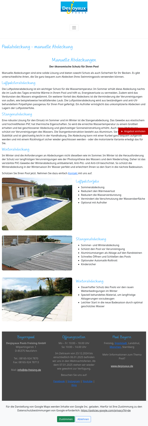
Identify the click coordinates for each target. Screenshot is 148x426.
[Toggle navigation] (74, 27)
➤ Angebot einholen (133, 131)
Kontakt (73, 173)
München (115, 347)
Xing (74, 385)
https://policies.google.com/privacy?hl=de (106, 410)
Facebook (59, 381)
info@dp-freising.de (29, 370)
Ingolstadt (121, 343)
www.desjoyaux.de (122, 366)
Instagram (74, 381)
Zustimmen (66, 419)
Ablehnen (83, 419)
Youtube (88, 381)
